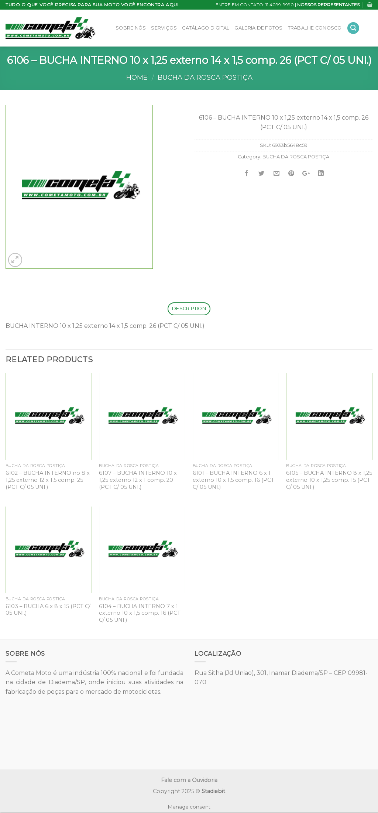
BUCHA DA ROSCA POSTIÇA (205, 77)
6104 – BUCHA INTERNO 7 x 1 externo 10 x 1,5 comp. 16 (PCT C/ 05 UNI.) (140, 613)
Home (137, 77)
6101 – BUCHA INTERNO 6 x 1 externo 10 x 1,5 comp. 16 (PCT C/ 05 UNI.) (233, 480)
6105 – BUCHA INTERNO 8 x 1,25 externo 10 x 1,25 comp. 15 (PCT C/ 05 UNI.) (329, 480)
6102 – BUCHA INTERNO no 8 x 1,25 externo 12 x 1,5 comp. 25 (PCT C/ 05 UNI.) (48, 480)
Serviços (164, 28)
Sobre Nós (131, 28)
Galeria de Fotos (258, 28)
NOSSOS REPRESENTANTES (328, 4)
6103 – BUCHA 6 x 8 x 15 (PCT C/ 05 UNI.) (48, 610)
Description (189, 308)
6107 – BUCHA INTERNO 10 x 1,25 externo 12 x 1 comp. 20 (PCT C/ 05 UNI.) (138, 480)
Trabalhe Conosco (315, 28)
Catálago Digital (205, 28)
